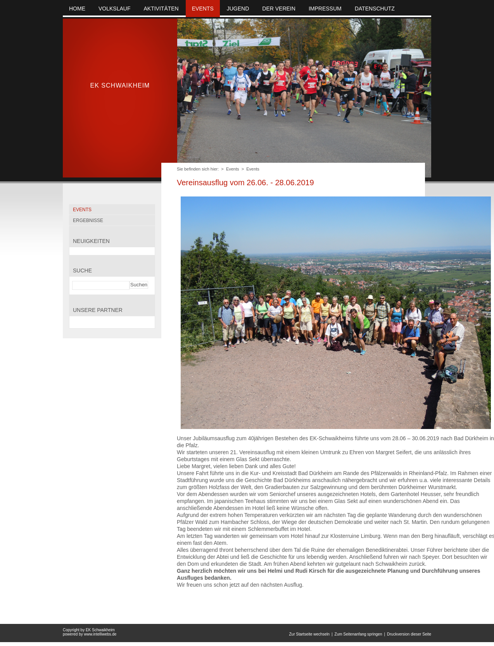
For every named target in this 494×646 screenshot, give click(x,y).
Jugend (238, 8)
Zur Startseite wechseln (309, 634)
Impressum (325, 8)
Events (232, 169)
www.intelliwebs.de (100, 634)
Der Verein (278, 8)
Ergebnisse (88, 220)
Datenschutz (375, 8)
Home (77, 8)
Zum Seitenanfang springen (358, 634)
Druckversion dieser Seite (409, 634)
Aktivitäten (160, 8)
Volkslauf (114, 8)
